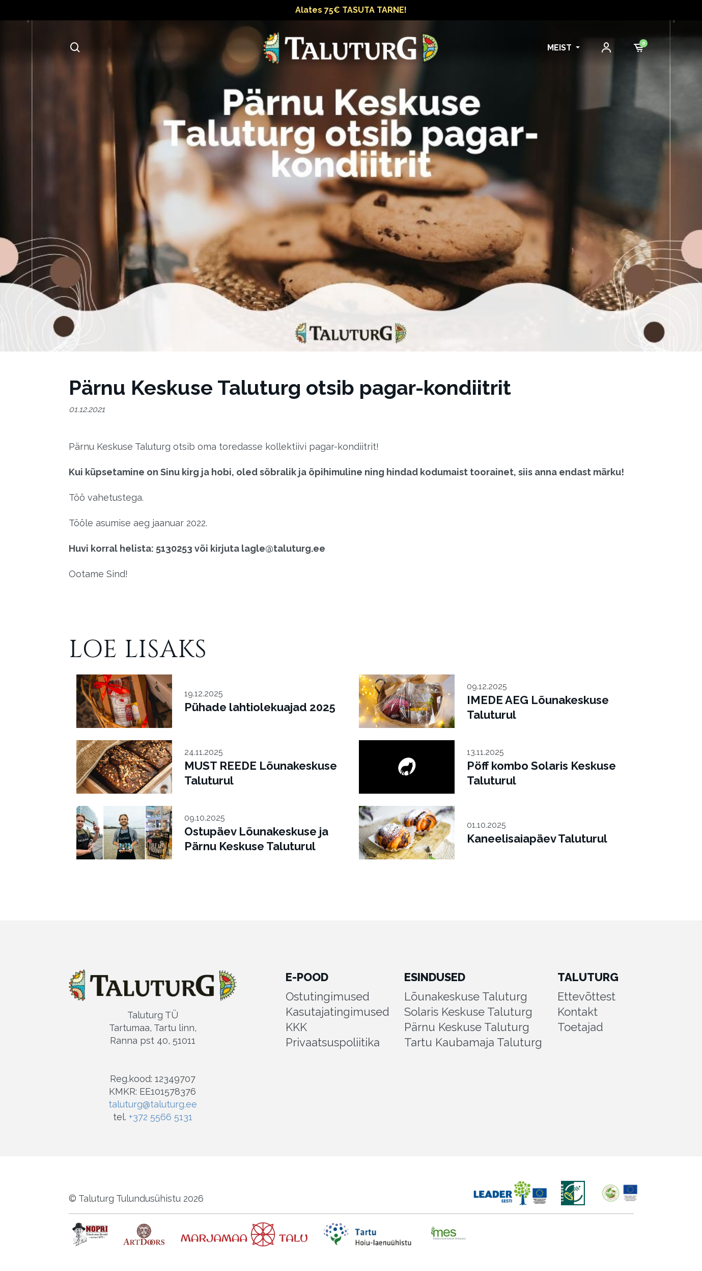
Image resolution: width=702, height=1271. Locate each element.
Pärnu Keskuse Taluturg (466, 1027)
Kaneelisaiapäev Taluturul (537, 838)
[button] (563, 48)
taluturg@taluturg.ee (152, 1104)
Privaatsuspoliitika (333, 1042)
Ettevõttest (586, 996)
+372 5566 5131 (160, 1117)
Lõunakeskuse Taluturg (465, 996)
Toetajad (580, 1027)
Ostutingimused (328, 996)
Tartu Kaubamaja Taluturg (473, 1042)
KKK (296, 1027)
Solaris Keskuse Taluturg (468, 1011)
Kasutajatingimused (337, 1011)
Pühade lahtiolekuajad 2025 (259, 707)
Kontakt (577, 1011)
